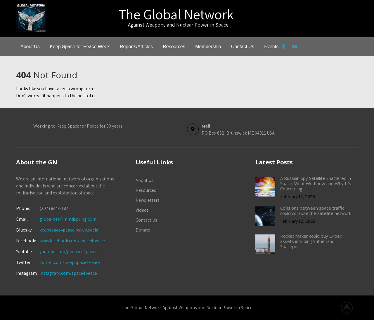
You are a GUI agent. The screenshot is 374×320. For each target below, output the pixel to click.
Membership (208, 46)
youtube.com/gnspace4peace (68, 251)
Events (271, 46)
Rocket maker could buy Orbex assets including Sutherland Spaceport (311, 241)
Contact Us (242, 46)
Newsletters (148, 200)
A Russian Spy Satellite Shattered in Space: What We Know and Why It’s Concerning (315, 183)
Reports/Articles (136, 46)
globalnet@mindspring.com (56, 219)
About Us (30, 46)
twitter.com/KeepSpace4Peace (70, 262)
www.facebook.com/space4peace (72, 241)
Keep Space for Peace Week (80, 46)
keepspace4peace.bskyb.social (69, 230)
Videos (142, 210)
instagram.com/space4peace (68, 273)
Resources (174, 46)
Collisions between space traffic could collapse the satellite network (315, 210)
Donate (143, 230)
